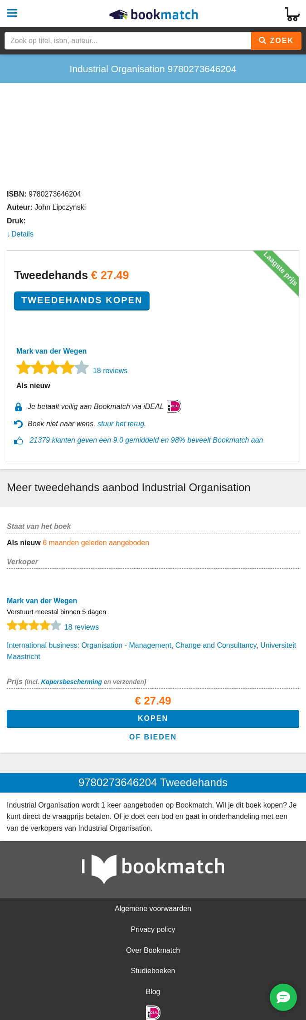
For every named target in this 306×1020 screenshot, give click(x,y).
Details (22, 234)
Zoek (276, 40)
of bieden (153, 737)
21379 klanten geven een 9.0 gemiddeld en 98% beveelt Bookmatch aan (146, 440)
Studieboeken (153, 971)
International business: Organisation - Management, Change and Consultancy (131, 645)
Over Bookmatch (153, 950)
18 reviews (110, 370)
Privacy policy (153, 929)
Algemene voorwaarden (153, 908)
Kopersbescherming (71, 681)
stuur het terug (120, 424)
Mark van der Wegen (51, 351)
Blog (153, 991)
